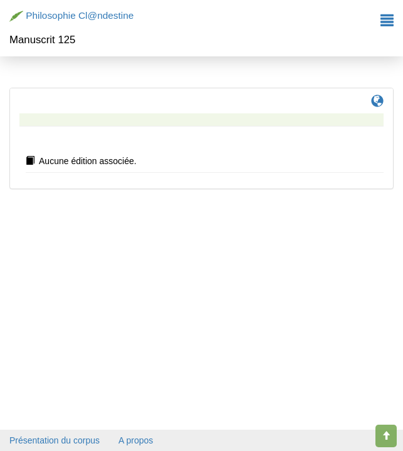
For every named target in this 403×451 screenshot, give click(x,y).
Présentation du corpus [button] (54, 440)
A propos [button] (135, 440)
